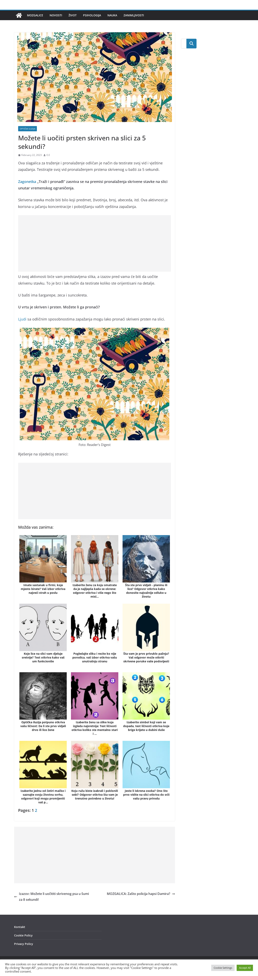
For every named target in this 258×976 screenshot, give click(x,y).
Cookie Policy (23, 935)
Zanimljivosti (134, 15)
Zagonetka (27, 181)
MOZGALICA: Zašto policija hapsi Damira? (141, 893)
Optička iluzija (27, 128)
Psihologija (92, 15)
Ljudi (22, 319)
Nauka (112, 15)
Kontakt (19, 927)
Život (73, 15)
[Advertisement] (94, 243)
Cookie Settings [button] (223, 968)
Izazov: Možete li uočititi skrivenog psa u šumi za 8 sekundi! (51, 896)
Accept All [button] (245, 968)
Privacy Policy (23, 944)
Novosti (56, 15)
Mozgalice (35, 15)
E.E (48, 155)
